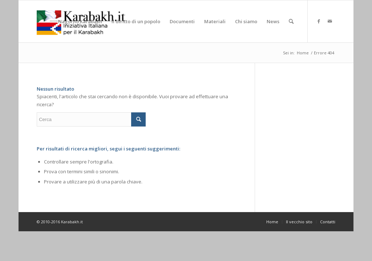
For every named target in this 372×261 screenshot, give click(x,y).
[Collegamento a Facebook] (319, 21)
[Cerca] (291, 21)
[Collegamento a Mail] (329, 21)
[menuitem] (80, 21)
